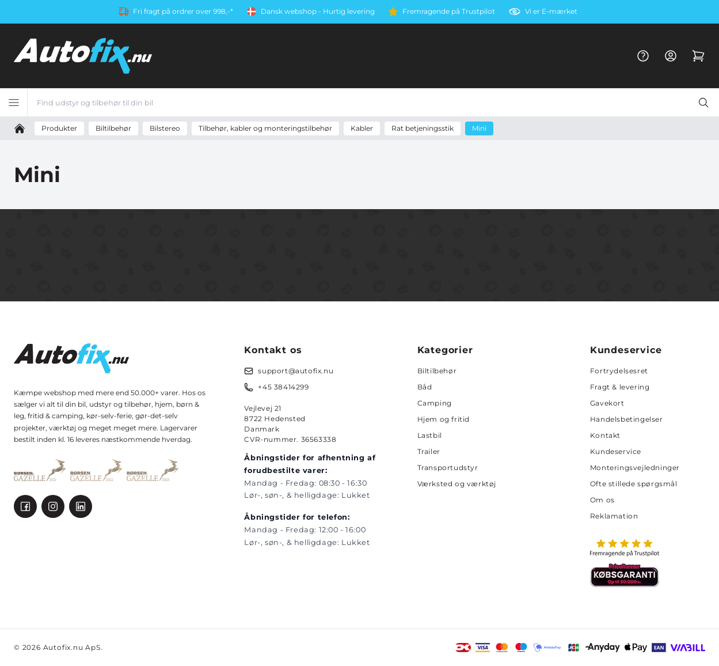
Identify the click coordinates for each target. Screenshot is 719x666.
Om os (602, 499)
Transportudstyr (447, 467)
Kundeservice (615, 451)
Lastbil (429, 435)
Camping (434, 403)
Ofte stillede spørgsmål (634, 483)
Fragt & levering (620, 387)
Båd (424, 387)
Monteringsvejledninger (635, 467)
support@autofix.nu (295, 370)
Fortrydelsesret (619, 370)
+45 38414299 (283, 387)
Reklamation (614, 516)
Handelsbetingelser (626, 419)
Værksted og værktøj (456, 483)
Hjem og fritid (443, 419)
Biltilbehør (437, 370)
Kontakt (605, 435)
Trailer (428, 451)
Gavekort (607, 403)
